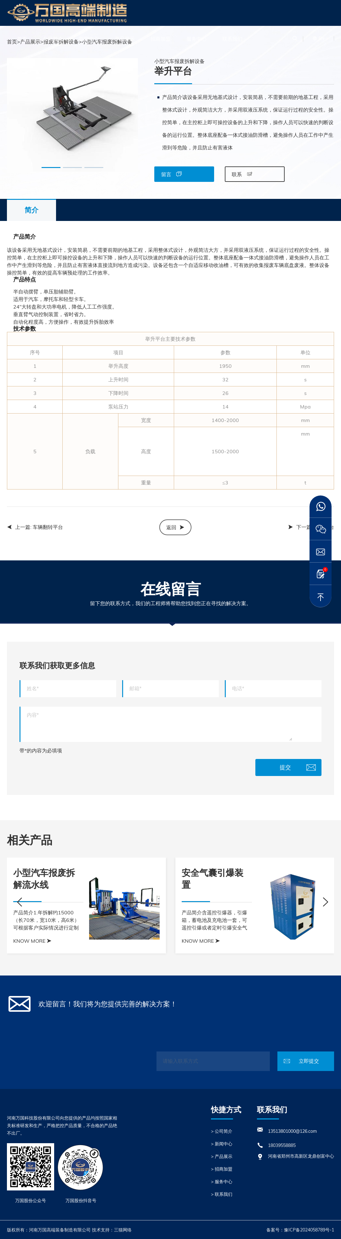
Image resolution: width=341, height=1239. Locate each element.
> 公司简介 (221, 1131)
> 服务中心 (221, 1181)
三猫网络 (123, 1230)
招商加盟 (161, 39)
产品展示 (125, 39)
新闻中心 (89, 39)
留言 (171, 174)
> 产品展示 (221, 1156)
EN (321, 38)
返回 (175, 527)
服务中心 (196, 39)
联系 (242, 174)
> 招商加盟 (221, 1169)
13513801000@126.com (292, 1131)
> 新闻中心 (221, 1144)
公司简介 (53, 39)
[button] (51, 167)
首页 (22, 39)
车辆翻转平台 (48, 527)
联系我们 (232, 39)
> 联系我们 (221, 1194)
